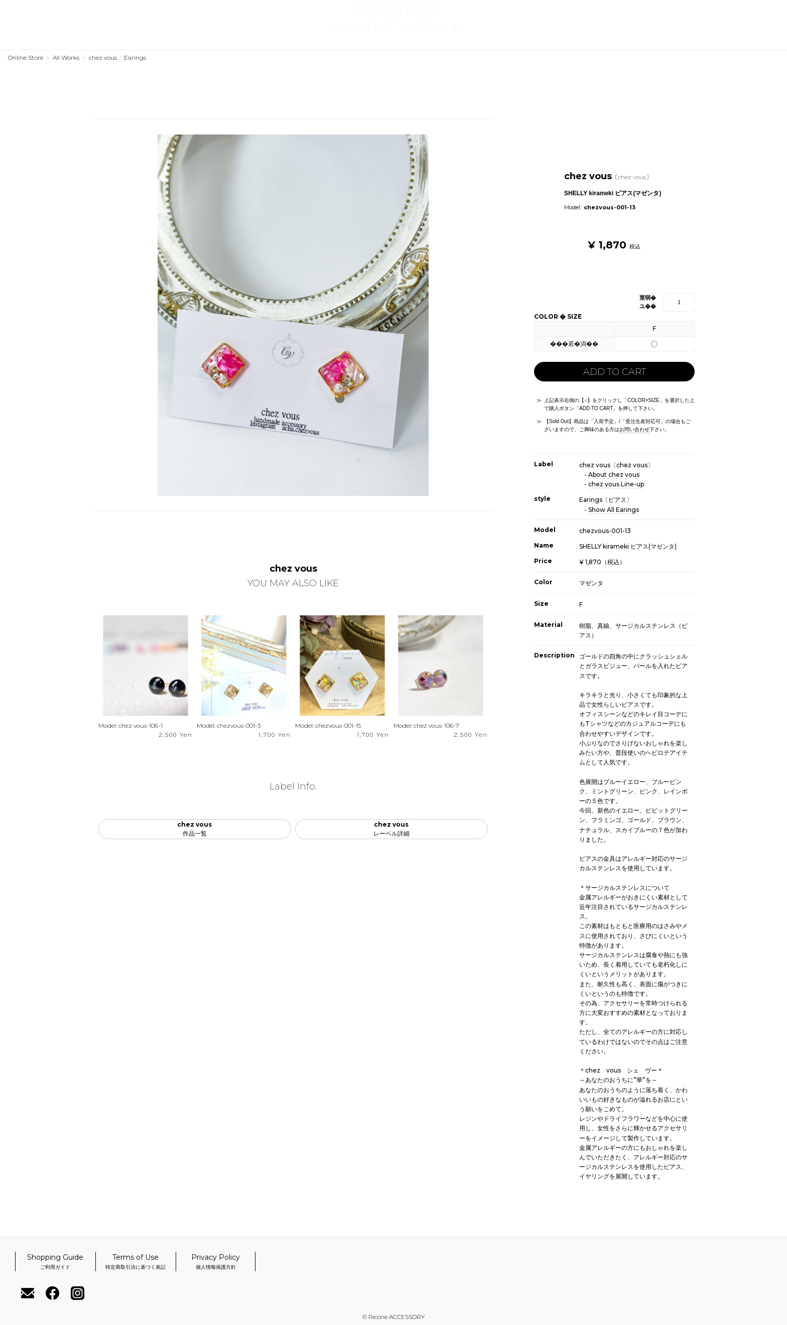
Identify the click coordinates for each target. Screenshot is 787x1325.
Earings (135, 57)
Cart (770, 13)
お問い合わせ (634, 429)
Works (23, 39)
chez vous (103, 57)
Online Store (25, 57)
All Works (66, 57)
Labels (68, 39)
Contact (703, 38)
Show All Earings (613, 509)
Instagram (770, 38)
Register (703, 13)
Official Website (132, 39)
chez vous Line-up (616, 484)
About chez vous (613, 474)
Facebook (737, 38)
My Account (736, 13)
